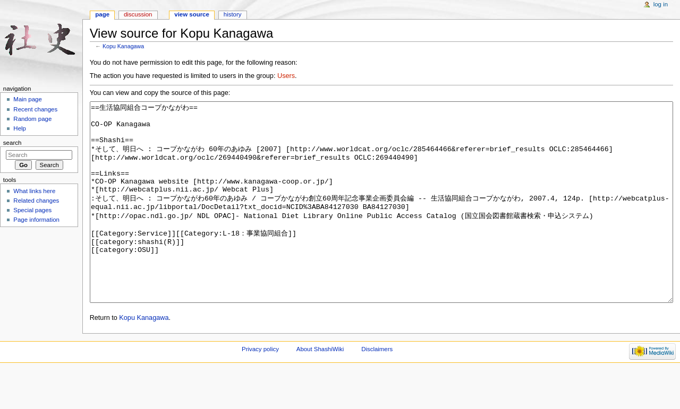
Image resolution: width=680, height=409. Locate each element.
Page (102, 14)
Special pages (32, 210)
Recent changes (35, 109)
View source (191, 14)
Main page (27, 99)
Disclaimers (377, 389)
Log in (660, 4)
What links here (34, 191)
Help (19, 128)
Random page (32, 119)
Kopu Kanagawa (123, 46)
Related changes (36, 200)
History (233, 14)
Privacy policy (260, 389)
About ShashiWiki (320, 389)
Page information (36, 219)
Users (286, 76)
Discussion (138, 14)
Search (12, 143)
